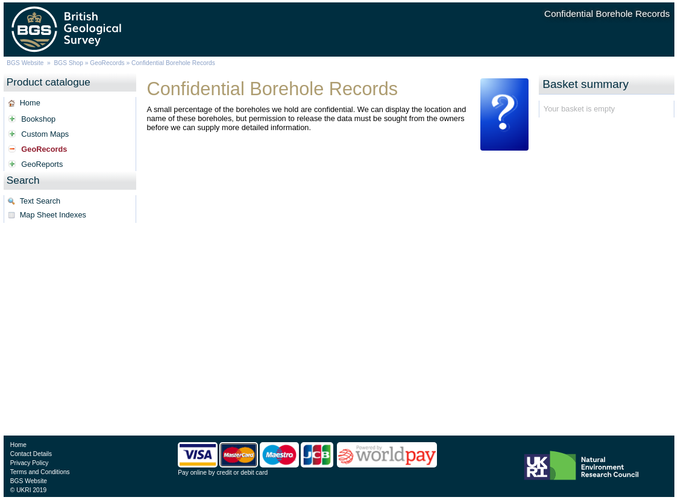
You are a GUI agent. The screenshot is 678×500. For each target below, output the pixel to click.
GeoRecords (107, 63)
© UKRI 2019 (28, 490)
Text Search (40, 200)
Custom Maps (45, 134)
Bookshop (38, 118)
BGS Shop (68, 63)
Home (30, 102)
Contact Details (31, 454)
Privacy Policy (29, 463)
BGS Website (25, 63)
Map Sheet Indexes (53, 214)
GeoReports (42, 164)
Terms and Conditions (40, 472)
